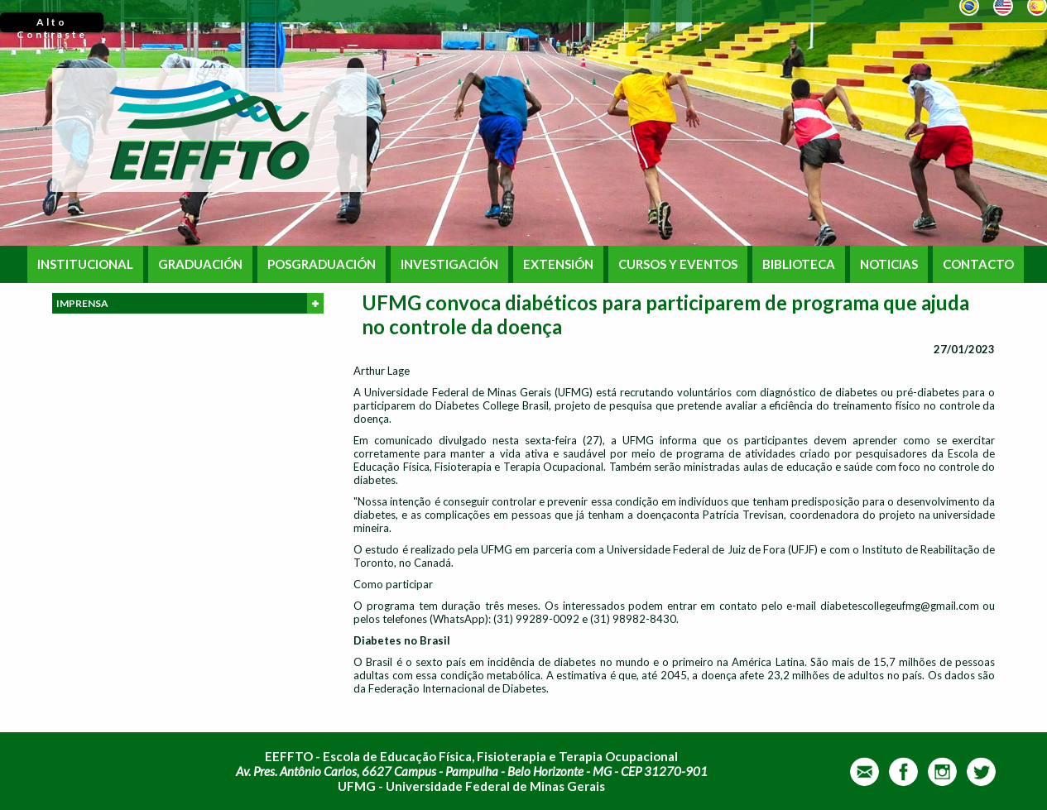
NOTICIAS (889, 264)
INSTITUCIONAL (85, 264)
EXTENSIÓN (558, 264)
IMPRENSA (190, 303)
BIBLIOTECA (798, 264)
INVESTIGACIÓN (449, 264)
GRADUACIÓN (200, 264)
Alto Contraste (52, 24)
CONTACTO (978, 264)
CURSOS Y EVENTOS (677, 264)
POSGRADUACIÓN (321, 264)
